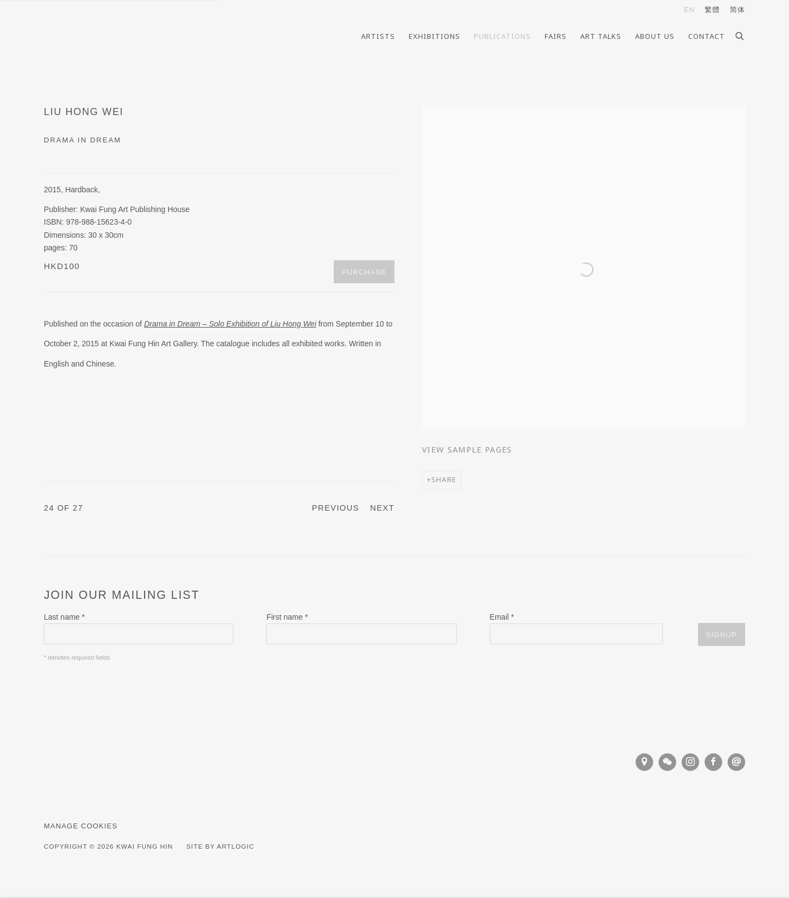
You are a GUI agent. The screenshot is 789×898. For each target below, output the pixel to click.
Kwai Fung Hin (115, 36)
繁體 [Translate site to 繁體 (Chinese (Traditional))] (712, 9)
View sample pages (467, 449)
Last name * (64, 617)
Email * (502, 617)
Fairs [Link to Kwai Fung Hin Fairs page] (556, 36)
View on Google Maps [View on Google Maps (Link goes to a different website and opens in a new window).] (644, 762)
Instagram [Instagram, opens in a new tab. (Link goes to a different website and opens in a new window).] (690, 762)
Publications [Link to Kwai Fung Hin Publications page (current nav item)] (502, 36)
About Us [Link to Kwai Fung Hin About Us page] (654, 36)
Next (382, 508)
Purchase (364, 272)
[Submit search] (740, 34)
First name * (286, 617)
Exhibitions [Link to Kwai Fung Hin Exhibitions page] (434, 36)
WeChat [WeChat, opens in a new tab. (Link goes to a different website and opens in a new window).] (667, 762)
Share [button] (443, 479)
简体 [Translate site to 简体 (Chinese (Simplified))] (737, 9)
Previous (335, 508)
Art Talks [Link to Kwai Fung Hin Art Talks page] (600, 36)
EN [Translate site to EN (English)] (689, 9)
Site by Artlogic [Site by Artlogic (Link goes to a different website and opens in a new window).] (220, 846)
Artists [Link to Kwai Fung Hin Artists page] (378, 36)
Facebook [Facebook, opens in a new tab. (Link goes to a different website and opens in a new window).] (713, 762)
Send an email (736, 762)
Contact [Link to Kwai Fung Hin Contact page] (706, 36)
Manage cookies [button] (81, 826)
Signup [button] (721, 635)
